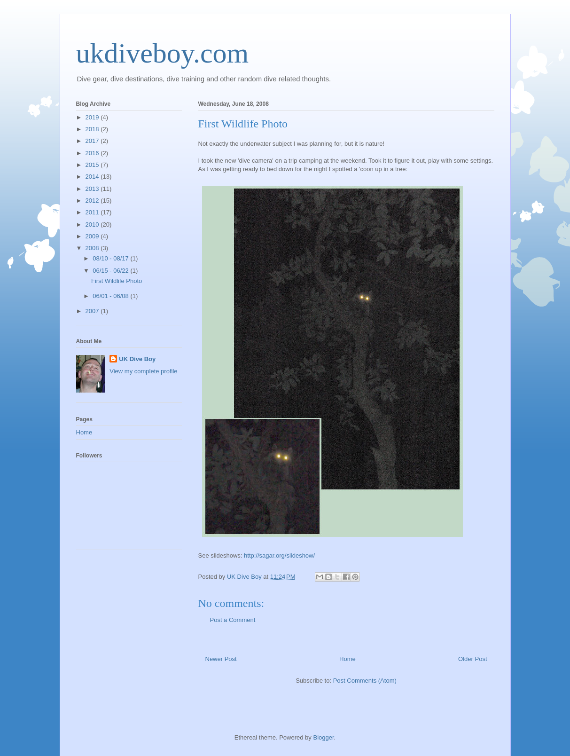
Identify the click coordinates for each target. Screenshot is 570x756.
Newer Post (221, 658)
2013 (93, 188)
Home (347, 658)
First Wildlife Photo (116, 280)
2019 (93, 117)
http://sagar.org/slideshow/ (279, 555)
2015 (93, 164)
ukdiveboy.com (162, 53)
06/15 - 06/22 (111, 270)
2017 (93, 140)
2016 (93, 153)
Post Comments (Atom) (365, 680)
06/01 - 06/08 (111, 295)
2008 (93, 248)
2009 (93, 236)
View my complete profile (143, 371)
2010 (93, 224)
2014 (93, 176)
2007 (93, 311)
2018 (93, 129)
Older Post (472, 658)
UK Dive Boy (137, 358)
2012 (93, 200)
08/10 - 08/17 (111, 258)
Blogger (323, 737)
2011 (93, 212)
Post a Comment (233, 619)
